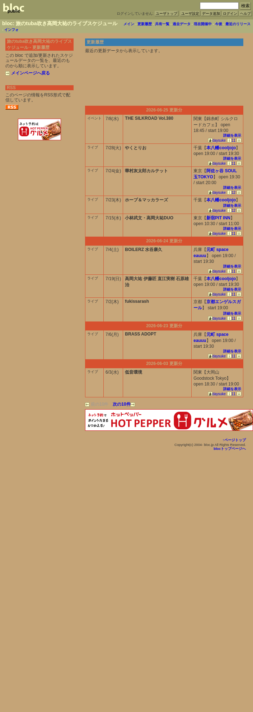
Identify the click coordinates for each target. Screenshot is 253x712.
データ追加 (211, 13)
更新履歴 (144, 24)
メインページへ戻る (27, 73)
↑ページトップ (234, 440)
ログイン (230, 13)
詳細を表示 (232, 135)
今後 (218, 24)
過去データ (182, 24)
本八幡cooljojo (221, 147)
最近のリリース (237, 24)
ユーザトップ (166, 13)
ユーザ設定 (190, 13)
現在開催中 (203, 24)
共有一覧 (162, 24)
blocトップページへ (230, 449)
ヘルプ (245, 13)
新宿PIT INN (218, 217)
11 (231, 140)
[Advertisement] (39, 157)
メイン (128, 24)
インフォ (11, 30)
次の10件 (124, 404)
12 (231, 193)
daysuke (217, 140)
